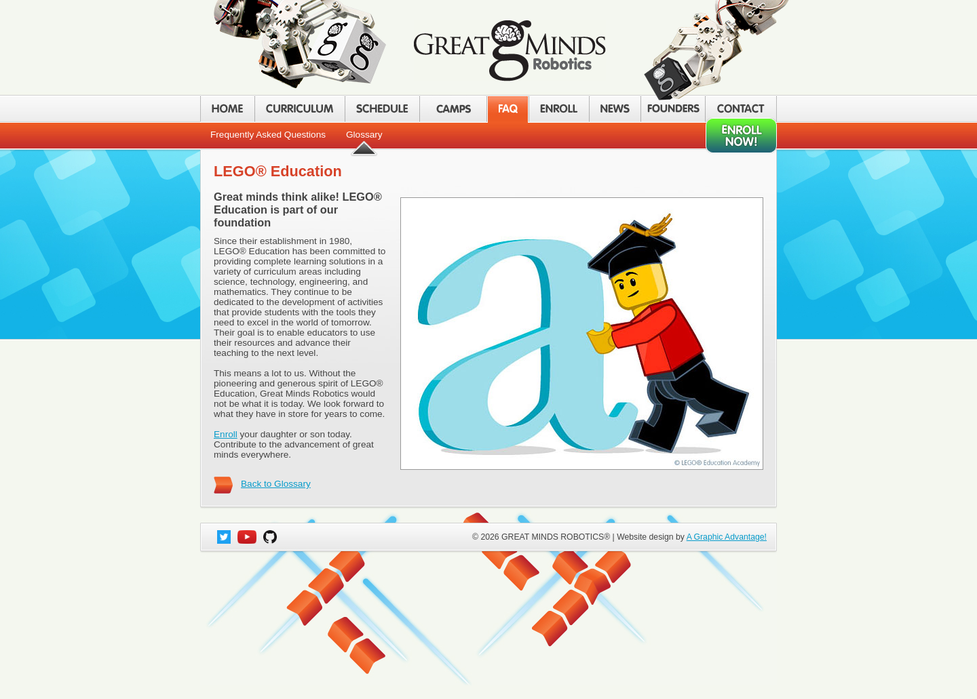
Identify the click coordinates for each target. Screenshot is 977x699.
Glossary (364, 134)
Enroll (225, 434)
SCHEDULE (382, 109)
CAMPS (452, 109)
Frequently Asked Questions (268, 134)
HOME (227, 109)
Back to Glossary (276, 484)
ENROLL (559, 109)
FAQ (507, 109)
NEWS (614, 109)
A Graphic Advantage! (727, 537)
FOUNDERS (672, 109)
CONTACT (741, 109)
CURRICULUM (299, 109)
